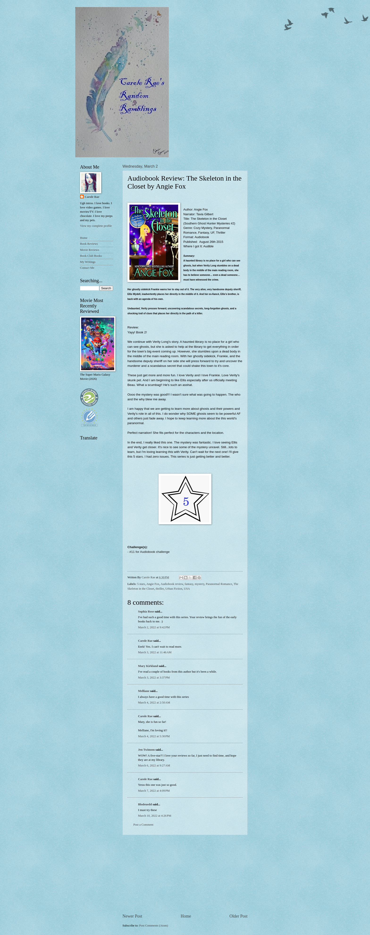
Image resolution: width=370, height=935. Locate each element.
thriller (160, 588)
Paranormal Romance (219, 584)
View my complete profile (96, 226)
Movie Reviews (89, 250)
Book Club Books (91, 255)
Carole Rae (145, 640)
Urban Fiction (173, 588)
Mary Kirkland (148, 666)
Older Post (238, 916)
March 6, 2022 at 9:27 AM (154, 765)
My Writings (87, 262)
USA (187, 588)
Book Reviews (89, 243)
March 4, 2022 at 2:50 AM (154, 702)
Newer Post (132, 916)
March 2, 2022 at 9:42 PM (154, 627)
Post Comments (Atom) (153, 925)
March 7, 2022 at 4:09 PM (154, 790)
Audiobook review (172, 584)
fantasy (189, 584)
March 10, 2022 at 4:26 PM (154, 815)
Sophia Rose (146, 611)
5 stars (141, 584)
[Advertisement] (185, 874)
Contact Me (87, 267)
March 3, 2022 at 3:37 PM (154, 677)
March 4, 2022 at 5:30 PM (154, 736)
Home (186, 916)
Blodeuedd (145, 804)
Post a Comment (143, 824)
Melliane (143, 691)
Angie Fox (152, 584)
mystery (199, 584)
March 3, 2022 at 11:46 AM (155, 652)
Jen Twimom (146, 749)
